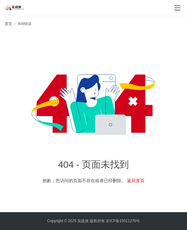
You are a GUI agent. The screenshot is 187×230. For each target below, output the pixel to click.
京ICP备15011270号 (123, 221)
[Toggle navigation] (177, 7)
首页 (8, 24)
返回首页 (135, 180)
